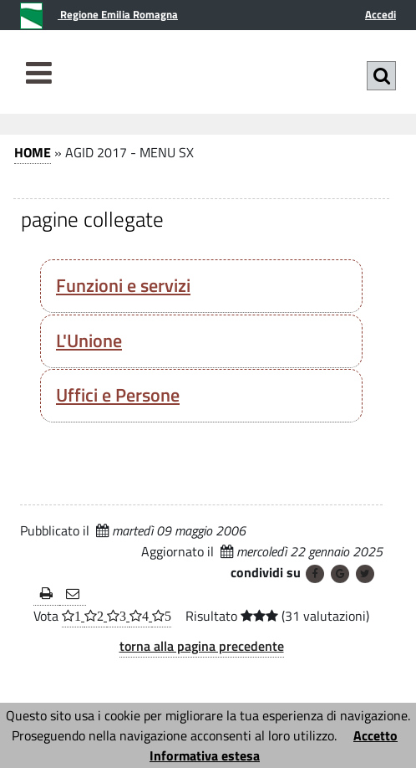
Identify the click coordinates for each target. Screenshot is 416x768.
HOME (32, 152)
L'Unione (89, 340)
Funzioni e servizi (123, 285)
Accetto (375, 735)
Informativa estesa (205, 755)
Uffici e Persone (118, 394)
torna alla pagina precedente (201, 646)
